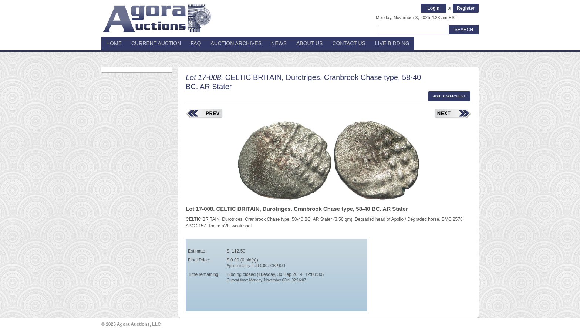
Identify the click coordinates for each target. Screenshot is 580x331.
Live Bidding (392, 43)
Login (433, 8)
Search (464, 29)
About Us (309, 43)
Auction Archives (236, 43)
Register (466, 8)
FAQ (195, 43)
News (279, 43)
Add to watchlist (449, 96)
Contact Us (348, 43)
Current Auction (156, 43)
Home (114, 43)
